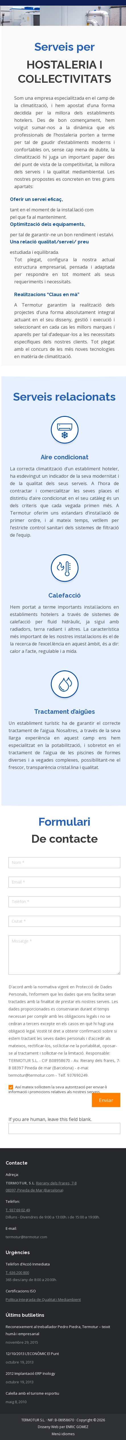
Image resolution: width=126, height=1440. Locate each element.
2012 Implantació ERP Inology (30, 1373)
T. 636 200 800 (17, 1272)
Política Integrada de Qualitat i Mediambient (43, 1299)
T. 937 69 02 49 (18, 1209)
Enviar (106, 1100)
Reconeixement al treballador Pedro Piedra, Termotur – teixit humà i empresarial (58, 1330)
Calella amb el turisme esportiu (32, 1393)
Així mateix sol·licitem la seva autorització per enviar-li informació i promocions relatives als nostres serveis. (58, 1089)
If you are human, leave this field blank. (50, 1119)
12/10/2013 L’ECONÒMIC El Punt (32, 1353)
